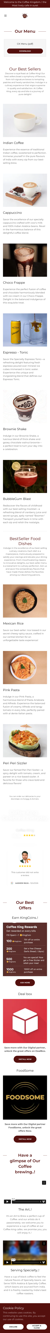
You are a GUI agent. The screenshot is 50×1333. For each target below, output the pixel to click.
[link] (24, 16)
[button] (6, 15)
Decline (13, 1327)
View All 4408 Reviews (25, 843)
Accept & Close (36, 1327)
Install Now (25, 1059)
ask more (25, 982)
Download (25, 51)
